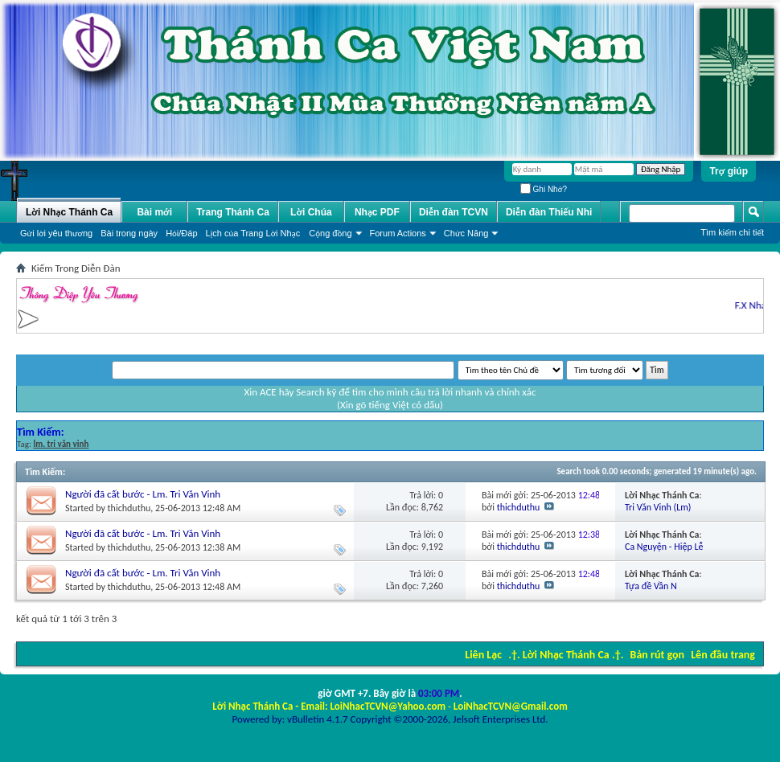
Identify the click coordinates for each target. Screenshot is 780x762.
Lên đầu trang (723, 655)
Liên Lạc (483, 655)
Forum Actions (398, 233)
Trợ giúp (728, 171)
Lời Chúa (311, 212)
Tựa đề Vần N (651, 586)
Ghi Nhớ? (543, 189)
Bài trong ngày (129, 233)
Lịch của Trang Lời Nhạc (253, 233)
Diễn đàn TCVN (453, 212)
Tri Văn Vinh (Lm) (658, 507)
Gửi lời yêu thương (56, 233)
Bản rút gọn (657, 655)
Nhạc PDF (377, 212)
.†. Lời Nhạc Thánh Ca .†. (565, 655)
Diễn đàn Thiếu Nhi (549, 212)
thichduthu (129, 508)
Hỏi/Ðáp (181, 233)
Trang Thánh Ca (232, 212)
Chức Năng (466, 233)
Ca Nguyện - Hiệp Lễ (664, 546)
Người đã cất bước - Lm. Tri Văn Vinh (142, 494)
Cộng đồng (330, 233)
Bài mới (154, 212)
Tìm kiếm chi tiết (732, 232)
